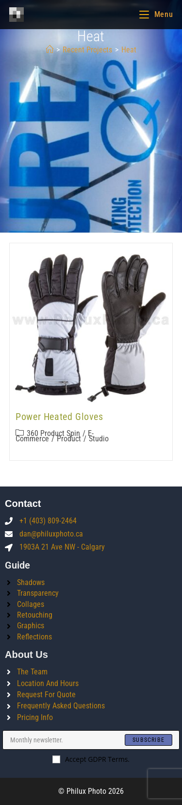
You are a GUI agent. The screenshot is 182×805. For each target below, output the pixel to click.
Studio (99, 438)
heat (128, 49)
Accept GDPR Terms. (91, 759)
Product (69, 438)
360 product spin (53, 433)
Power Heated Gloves (59, 416)
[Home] (49, 49)
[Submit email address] (148, 740)
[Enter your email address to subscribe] (91, 740)
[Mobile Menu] (156, 14)
